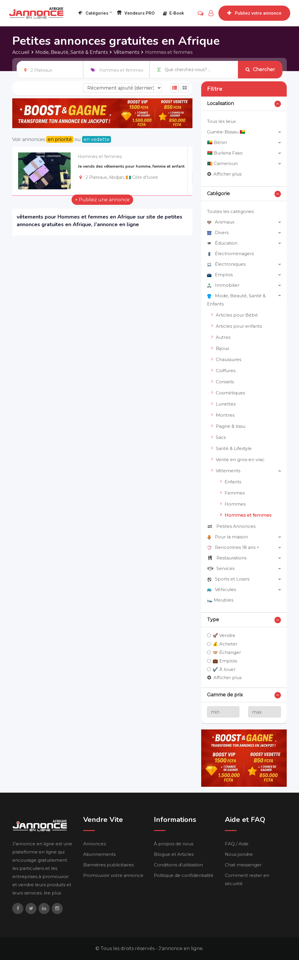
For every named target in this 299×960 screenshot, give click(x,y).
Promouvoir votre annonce (113, 875)
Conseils (225, 381)
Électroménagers (230, 253)
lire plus (52, 893)
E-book (173, 13)
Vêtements (228, 470)
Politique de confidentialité (183, 875)
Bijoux (222, 348)
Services (220, 568)
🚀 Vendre (224, 635)
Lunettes (226, 404)
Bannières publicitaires (108, 865)
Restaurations (226, 558)
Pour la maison (227, 537)
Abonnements (99, 854)
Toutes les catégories (230, 211)
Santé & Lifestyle (234, 448)
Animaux (220, 222)
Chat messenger (243, 865)
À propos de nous (173, 843)
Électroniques (226, 264)
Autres (223, 337)
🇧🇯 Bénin (217, 142)
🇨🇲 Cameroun (222, 163)
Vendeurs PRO (136, 13)
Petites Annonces (231, 526)
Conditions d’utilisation (178, 865)
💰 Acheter (225, 644)
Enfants (233, 482)
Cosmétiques (230, 393)
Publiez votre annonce (254, 13)
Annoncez (94, 843)
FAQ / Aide (236, 843)
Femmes (235, 493)
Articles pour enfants (239, 326)
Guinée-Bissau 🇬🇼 (226, 132)
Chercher (260, 69)
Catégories (92, 13)
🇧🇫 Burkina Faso (225, 153)
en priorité (60, 139)
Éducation (222, 243)
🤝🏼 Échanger (227, 652)
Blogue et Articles (174, 854)
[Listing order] (122, 88)
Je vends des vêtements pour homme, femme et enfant (131, 166)
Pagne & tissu (230, 426)
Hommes (235, 504)
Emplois (220, 274)
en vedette (96, 139)
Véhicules (221, 589)
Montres (225, 415)
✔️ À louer (224, 669)
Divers (218, 232)
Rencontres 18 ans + (233, 547)
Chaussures (228, 359)
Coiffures (225, 370)
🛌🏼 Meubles (220, 600)
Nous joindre (239, 854)
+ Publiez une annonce (102, 199)
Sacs (221, 437)
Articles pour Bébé (237, 315)
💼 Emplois (225, 661)
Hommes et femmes (100, 156)
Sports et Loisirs (228, 579)
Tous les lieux (221, 121)
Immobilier (223, 285)
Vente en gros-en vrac (240, 459)
